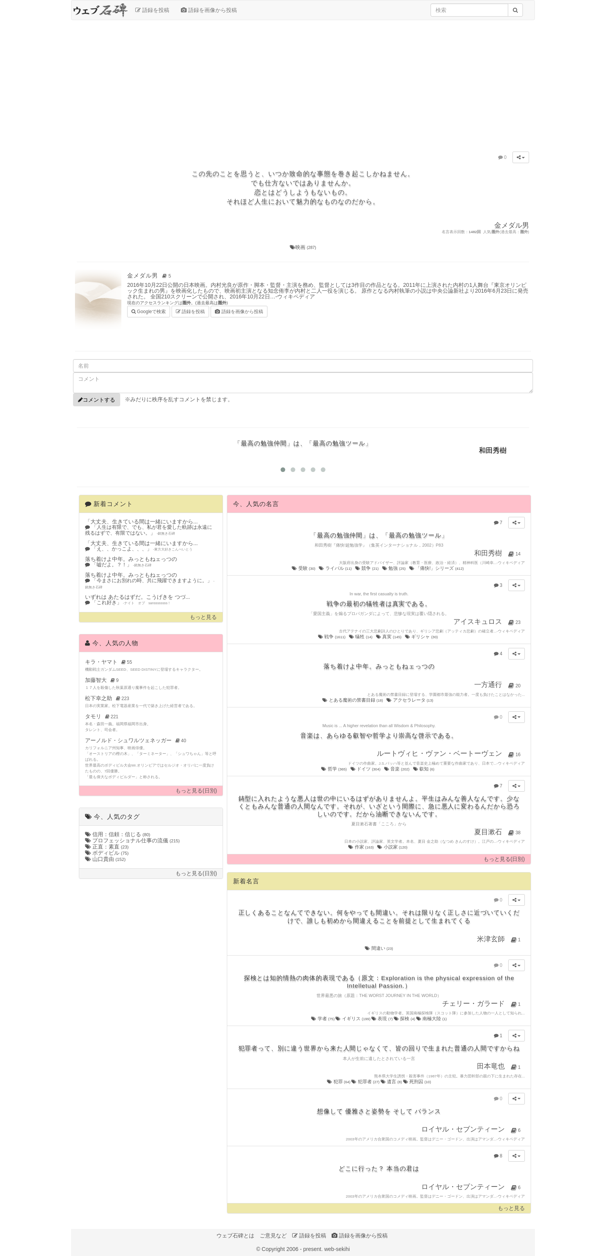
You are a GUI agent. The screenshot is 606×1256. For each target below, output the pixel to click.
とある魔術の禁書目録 (353, 700)
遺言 (392, 1081)
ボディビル (107, 853)
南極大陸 (431, 1018)
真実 (389, 636)
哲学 (334, 769)
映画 (303, 247)
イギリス (353, 1018)
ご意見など (273, 1235)
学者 (323, 1018)
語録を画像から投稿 (209, 10)
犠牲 (361, 636)
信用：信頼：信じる (117, 834)
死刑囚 (417, 1081)
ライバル (335, 568)
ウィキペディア (296, 296)
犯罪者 (365, 1081)
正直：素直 (107, 847)
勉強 (394, 568)
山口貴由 (105, 859)
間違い (379, 948)
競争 (367, 568)
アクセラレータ (410, 700)
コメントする (96, 400)
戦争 (332, 636)
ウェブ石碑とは (235, 1235)
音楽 (397, 769)
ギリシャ (422, 636)
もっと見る (203, 617)
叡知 (424, 769)
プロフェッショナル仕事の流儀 (132, 840)
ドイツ (366, 769)
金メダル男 (150, 275)
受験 (304, 568)
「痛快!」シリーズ (437, 568)
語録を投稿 (152, 10)
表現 (382, 1018)
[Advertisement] (303, 82)
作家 (361, 847)
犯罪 (339, 1081)
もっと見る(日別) (196, 791)
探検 (405, 1018)
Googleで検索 (148, 311)
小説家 (392, 847)
